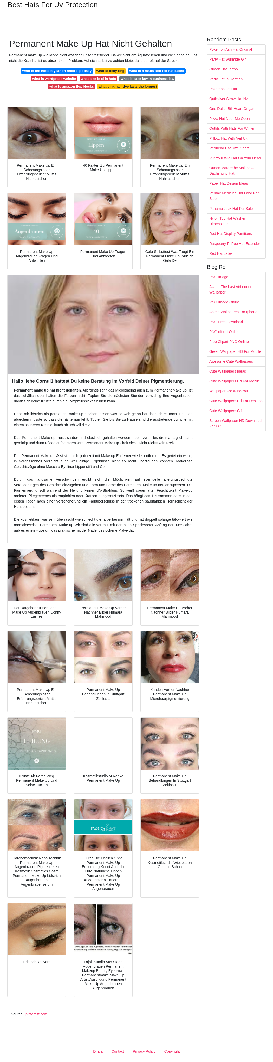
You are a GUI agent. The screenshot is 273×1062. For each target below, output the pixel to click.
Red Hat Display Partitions (230, 234)
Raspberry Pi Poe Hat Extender (234, 244)
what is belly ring (110, 71)
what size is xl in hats (98, 79)
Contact (118, 1051)
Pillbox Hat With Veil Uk (228, 138)
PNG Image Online (224, 302)
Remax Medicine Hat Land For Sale (234, 196)
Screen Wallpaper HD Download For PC (235, 423)
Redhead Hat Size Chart (229, 148)
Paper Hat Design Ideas (228, 183)
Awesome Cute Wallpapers (231, 361)
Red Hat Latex (221, 253)
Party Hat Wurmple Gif (227, 59)
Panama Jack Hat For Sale (231, 208)
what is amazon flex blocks (71, 86)
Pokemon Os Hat (223, 89)
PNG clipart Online (224, 332)
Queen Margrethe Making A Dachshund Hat (231, 170)
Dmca (98, 1051)
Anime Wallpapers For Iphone (233, 312)
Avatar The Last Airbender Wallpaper (230, 289)
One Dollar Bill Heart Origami (232, 109)
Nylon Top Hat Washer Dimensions (227, 221)
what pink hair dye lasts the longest (128, 86)
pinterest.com (36, 1014)
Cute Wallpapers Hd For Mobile (234, 381)
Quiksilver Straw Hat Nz (228, 99)
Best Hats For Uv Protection (53, 5)
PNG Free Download (226, 322)
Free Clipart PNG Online (229, 342)
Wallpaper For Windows (228, 391)
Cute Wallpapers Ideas (227, 371)
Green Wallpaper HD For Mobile (235, 351)
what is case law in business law (147, 79)
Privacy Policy (144, 1051)
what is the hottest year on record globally (57, 71)
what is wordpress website (54, 79)
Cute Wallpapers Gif (225, 411)
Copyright (172, 1051)
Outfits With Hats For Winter (232, 128)
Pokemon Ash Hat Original (230, 49)
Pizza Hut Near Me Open (229, 118)
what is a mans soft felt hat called (156, 71)
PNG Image (218, 277)
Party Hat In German (226, 79)
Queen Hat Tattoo (223, 69)
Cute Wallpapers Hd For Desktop (236, 401)
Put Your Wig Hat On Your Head (235, 158)
